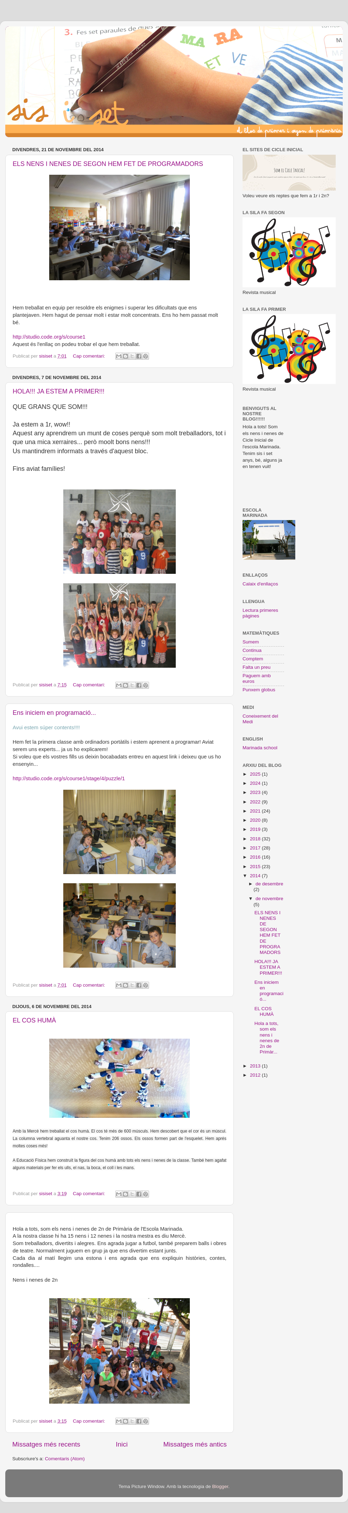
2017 (256, 848)
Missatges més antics (195, 1444)
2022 (256, 801)
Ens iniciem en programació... (54, 712)
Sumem (251, 642)
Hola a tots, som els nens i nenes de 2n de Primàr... (266, 1037)
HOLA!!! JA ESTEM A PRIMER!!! (58, 391)
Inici (122, 1444)
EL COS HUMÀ (34, 1020)
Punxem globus (259, 689)
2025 (256, 774)
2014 (256, 875)
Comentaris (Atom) (65, 1458)
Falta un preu (257, 667)
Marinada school (260, 747)
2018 (256, 838)
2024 (256, 783)
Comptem (253, 658)
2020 (256, 820)
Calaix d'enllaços (260, 583)
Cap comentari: (89, 356)
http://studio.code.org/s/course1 (49, 337)
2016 (256, 857)
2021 (256, 811)
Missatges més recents (46, 1444)
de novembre (269, 898)
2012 (256, 1075)
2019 (256, 829)
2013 (256, 1066)
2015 (256, 866)
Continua (252, 650)
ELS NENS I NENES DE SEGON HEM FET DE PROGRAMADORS (108, 163)
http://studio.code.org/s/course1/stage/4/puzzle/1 (69, 778)
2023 (256, 792)
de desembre (269, 883)
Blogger (220, 1486)
